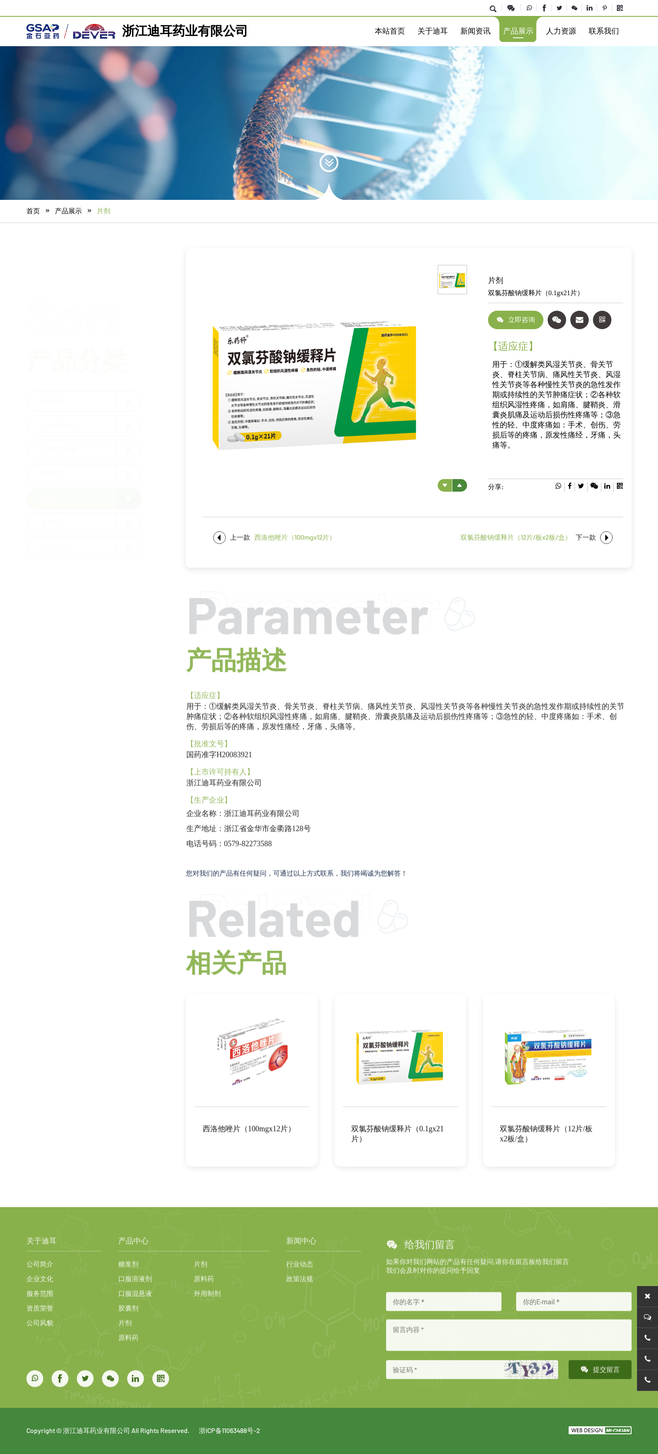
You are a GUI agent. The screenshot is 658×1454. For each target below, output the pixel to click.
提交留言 (600, 1405)
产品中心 (133, 1277)
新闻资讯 (475, 31)
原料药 (51, 522)
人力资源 (561, 31)
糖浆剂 (51, 400)
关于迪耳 (433, 31)
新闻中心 (301, 1277)
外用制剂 (55, 546)
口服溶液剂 (59, 425)
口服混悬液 (59, 449)
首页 (33, 211)
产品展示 (518, 31)
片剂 (103, 211)
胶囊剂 (51, 473)
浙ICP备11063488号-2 (229, 1430)
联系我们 (604, 31)
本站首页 (390, 31)
